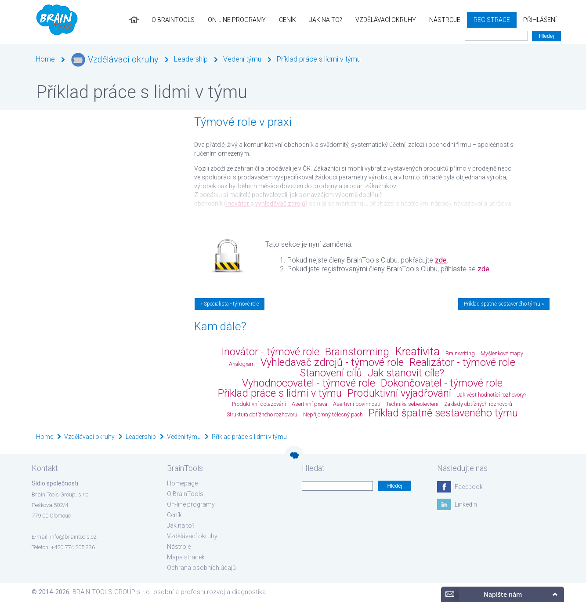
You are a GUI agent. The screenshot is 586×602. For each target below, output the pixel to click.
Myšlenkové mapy (502, 353)
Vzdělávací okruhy (385, 19)
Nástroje (444, 19)
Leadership (191, 59)
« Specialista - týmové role (229, 304)
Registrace (492, 19)
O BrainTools (173, 19)
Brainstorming (357, 352)
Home (45, 59)
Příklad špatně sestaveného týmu (443, 413)
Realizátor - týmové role (462, 362)
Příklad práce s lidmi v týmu (319, 59)
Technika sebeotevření (412, 404)
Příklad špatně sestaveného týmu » (504, 304)
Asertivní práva (309, 404)
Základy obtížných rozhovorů (478, 404)
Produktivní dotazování (259, 404)
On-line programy (237, 19)
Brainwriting (460, 353)
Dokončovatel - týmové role (442, 383)
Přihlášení (540, 19)
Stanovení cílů (331, 373)
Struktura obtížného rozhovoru (262, 414)
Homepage (182, 483)
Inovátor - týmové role (270, 352)
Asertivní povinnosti (356, 404)
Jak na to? (325, 19)
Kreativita (417, 351)
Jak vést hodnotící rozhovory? (491, 394)
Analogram (242, 364)
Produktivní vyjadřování (399, 393)
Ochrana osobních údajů (201, 567)
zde (441, 260)
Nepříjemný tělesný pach (333, 414)
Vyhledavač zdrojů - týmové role (332, 362)
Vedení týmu (242, 59)
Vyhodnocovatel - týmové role (308, 383)
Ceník (287, 19)
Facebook (469, 486)
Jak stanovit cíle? (406, 373)
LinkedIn (466, 504)
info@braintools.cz (73, 536)
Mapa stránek (186, 557)
